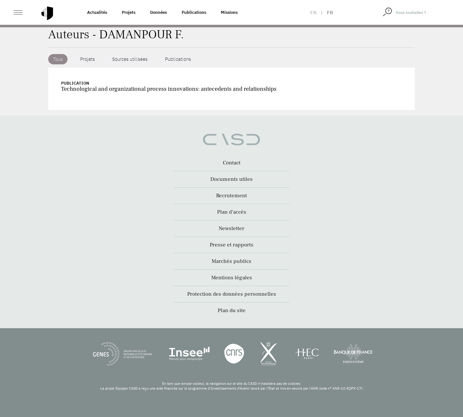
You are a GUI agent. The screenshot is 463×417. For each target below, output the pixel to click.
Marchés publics (231, 261)
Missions (229, 12)
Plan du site (232, 310)
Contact (232, 162)
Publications (194, 12)
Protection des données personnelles (231, 294)
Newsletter (231, 228)
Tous (58, 59)
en (313, 12)
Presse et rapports (231, 244)
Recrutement (231, 195)
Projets (128, 12)
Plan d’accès (231, 212)
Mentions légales (231, 277)
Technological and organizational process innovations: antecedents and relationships (169, 89)
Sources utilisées (130, 59)
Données (158, 12)
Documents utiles (231, 179)
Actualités (97, 12)
